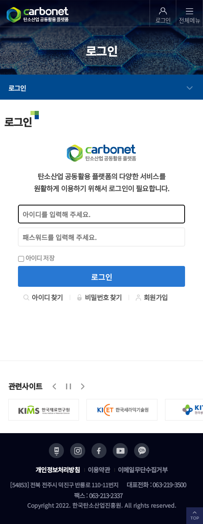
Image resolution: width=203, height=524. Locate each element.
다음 (82, 386)
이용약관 (99, 469)
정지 (68, 386)
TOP (194, 515)
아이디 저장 (36, 257)
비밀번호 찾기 (99, 297)
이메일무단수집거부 (142, 469)
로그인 (17, 88)
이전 (54, 386)
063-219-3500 (169, 484)
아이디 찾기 (43, 297)
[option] (47, 410)
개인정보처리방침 (58, 469)
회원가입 (151, 297)
